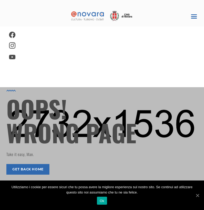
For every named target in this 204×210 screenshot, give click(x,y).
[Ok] (197, 195)
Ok (102, 201)
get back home (28, 169)
